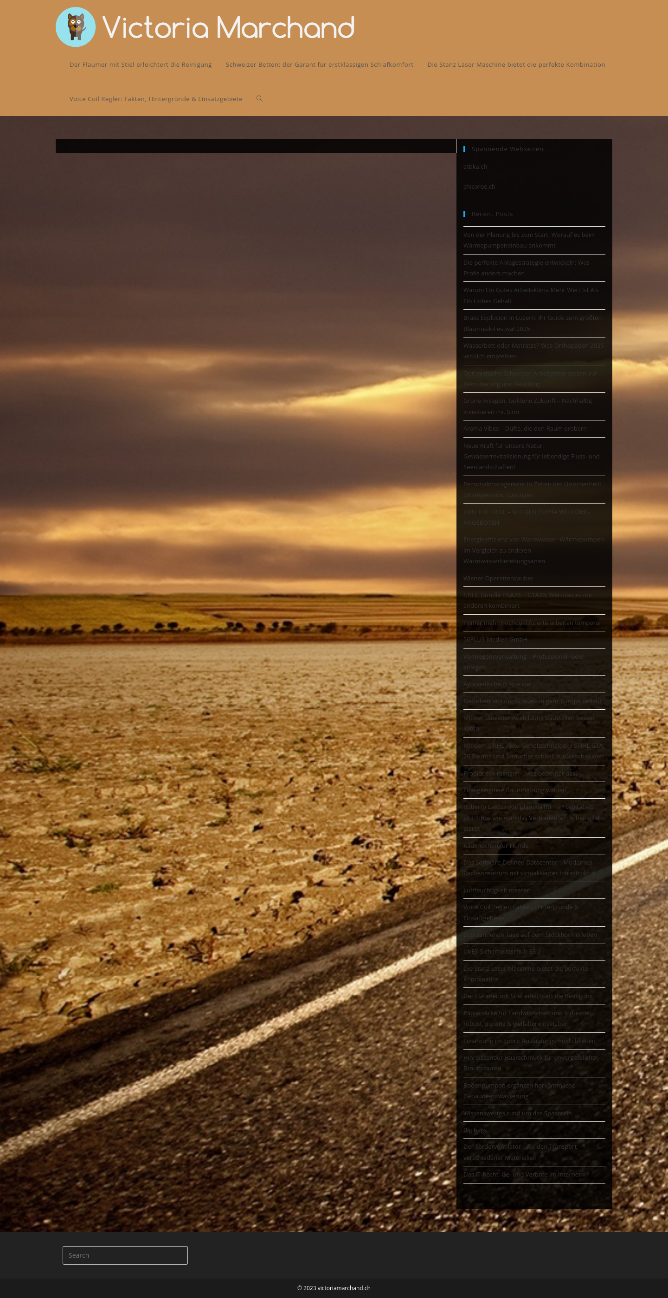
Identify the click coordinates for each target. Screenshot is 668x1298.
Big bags (475, 1130)
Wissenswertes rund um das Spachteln (517, 1113)
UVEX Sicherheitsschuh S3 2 (502, 951)
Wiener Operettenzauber (498, 578)
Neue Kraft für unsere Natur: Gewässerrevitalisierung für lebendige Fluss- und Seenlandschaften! (531, 456)
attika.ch (475, 166)
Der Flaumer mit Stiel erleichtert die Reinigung (528, 996)
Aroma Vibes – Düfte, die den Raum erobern (525, 428)
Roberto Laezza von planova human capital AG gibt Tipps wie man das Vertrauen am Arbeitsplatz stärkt (533, 817)
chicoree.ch (479, 186)
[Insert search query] (125, 1255)
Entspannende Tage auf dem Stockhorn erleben (530, 934)
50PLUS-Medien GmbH (495, 639)
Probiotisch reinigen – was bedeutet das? (520, 773)
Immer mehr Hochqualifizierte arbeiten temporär (532, 622)
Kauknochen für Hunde (495, 845)
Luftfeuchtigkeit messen (497, 890)
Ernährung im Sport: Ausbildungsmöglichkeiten (529, 1041)
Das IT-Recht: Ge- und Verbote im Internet (522, 1174)
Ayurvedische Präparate (496, 684)
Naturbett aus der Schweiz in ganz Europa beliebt (532, 701)
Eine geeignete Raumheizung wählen (514, 790)
